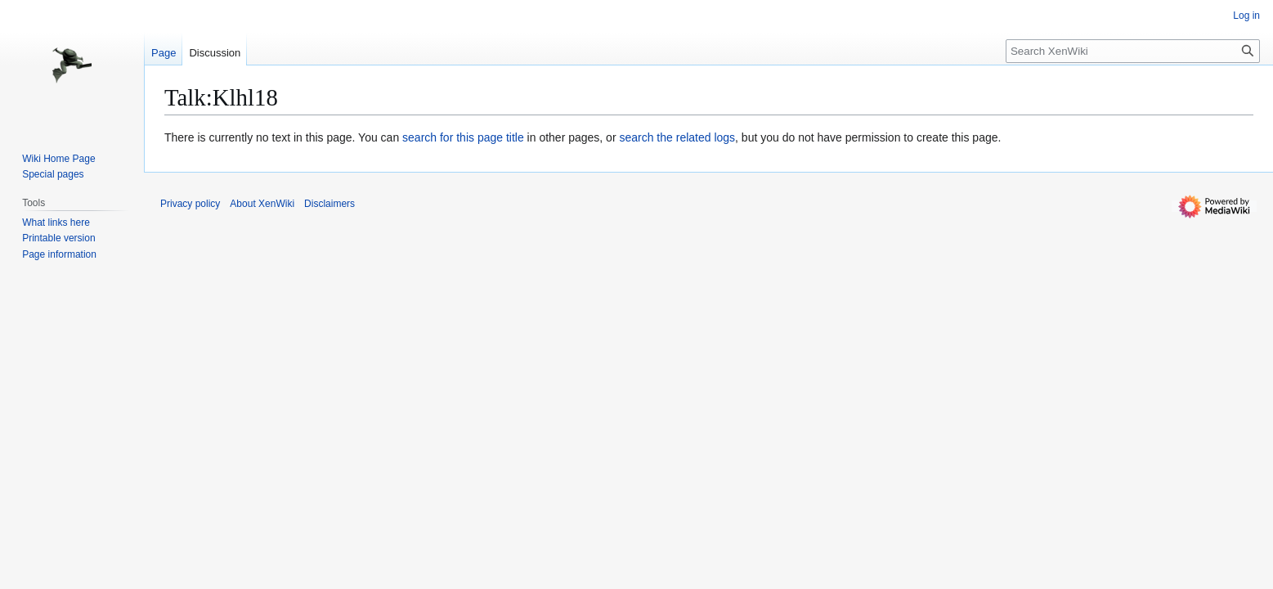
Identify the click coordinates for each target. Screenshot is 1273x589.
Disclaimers (329, 203)
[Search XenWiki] (1133, 51)
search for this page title (463, 137)
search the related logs (677, 137)
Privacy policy (190, 203)
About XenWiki (262, 203)
